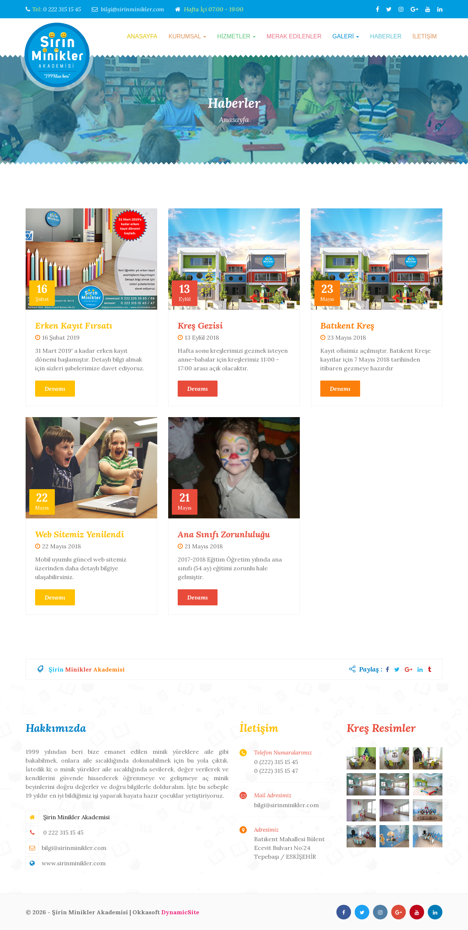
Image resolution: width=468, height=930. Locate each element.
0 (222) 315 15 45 (276, 761)
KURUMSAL (187, 36)
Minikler (78, 669)
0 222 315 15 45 (62, 9)
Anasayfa (234, 119)
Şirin (56, 669)
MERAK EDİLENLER (294, 36)
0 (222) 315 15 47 (276, 770)
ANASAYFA (142, 36)
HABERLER (385, 36)
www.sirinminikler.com (74, 862)
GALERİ (345, 36)
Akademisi (109, 669)
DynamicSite (180, 911)
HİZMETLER (236, 36)
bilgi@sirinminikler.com (132, 9)
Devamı (55, 388)
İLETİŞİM (424, 36)
